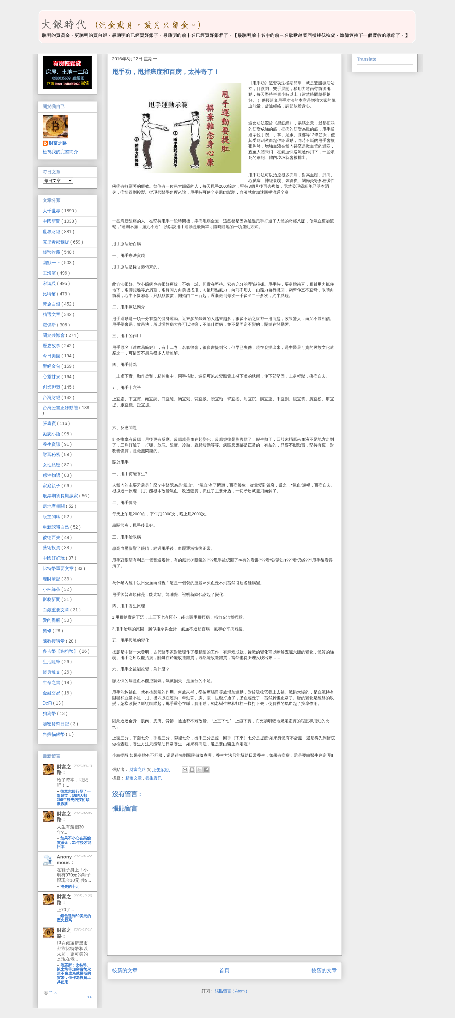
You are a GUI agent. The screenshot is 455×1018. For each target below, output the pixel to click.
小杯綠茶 (52, 589)
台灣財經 (52, 397)
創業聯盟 (52, 387)
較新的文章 (124, 970)
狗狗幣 (50, 713)
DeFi (48, 703)
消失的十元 (69, 886)
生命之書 (52, 682)
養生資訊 (153, 778)
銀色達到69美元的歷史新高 (74, 918)
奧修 (48, 630)
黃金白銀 (52, 303)
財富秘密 (52, 454)
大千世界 (52, 210)
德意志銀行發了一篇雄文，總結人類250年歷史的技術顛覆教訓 (74, 797)
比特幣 (50, 293)
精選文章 (134, 778)
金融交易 (52, 692)
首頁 (224, 970)
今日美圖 (52, 355)
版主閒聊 (52, 516)
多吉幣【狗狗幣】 (61, 651)
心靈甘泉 (52, 376)
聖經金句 (52, 366)
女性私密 (52, 464)
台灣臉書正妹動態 (61, 407)
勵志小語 (52, 433)
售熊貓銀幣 (54, 734)
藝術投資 (52, 547)
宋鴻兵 (50, 283)
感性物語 (52, 475)
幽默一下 (52, 262)
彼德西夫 (52, 537)
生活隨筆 (52, 661)
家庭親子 (52, 485)
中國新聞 (52, 221)
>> (90, 997)
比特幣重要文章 (59, 568)
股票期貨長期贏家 (61, 495)
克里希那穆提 (56, 242)
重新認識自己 (56, 527)
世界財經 (52, 231)
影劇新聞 (52, 599)
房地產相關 (54, 506)
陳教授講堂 (54, 641)
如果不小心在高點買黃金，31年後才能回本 (74, 842)
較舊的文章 (324, 970)
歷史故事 (52, 345)
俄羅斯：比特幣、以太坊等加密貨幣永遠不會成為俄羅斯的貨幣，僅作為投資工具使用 (74, 973)
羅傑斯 (50, 324)
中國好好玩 (54, 558)
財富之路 (58, 143)
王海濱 (50, 273)
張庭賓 (50, 423)
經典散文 (52, 672)
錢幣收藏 (52, 252)
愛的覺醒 (52, 620)
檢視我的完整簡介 (60, 151)
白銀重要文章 (56, 609)
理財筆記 (52, 578)
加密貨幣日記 (56, 723)
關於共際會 (54, 335)
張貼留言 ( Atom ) (231, 991)
